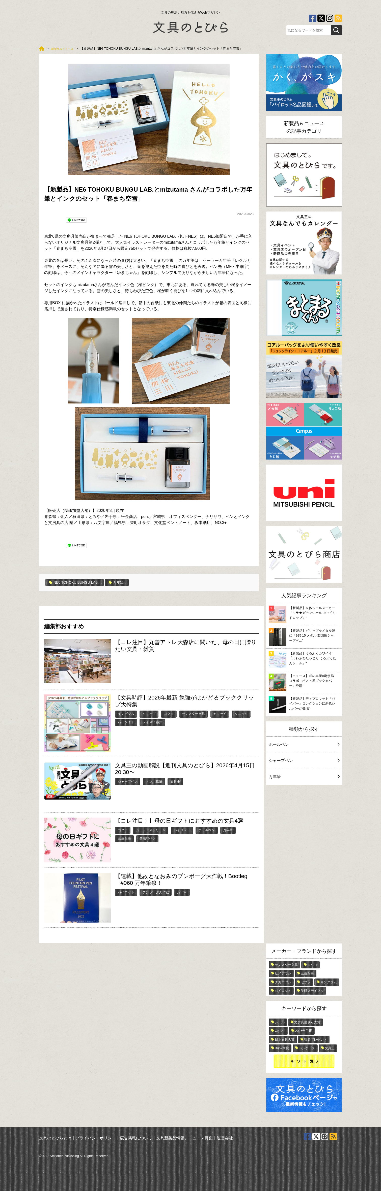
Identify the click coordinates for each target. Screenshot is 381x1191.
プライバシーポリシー (95, 1138)
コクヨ (169, 713)
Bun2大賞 (282, 1048)
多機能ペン (147, 838)
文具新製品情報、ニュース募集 (184, 1138)
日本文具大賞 (284, 1039)
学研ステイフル (312, 991)
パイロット (182, 830)
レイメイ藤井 (152, 722)
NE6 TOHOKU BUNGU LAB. (77, 582)
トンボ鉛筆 (154, 781)
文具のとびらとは (55, 1138)
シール (280, 1022)
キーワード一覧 (301, 1061)
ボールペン (206, 830)
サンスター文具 (193, 713)
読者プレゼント (315, 1039)
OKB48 (280, 1031)
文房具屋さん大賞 (307, 1022)
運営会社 (225, 1138)
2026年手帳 (303, 1031)
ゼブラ (306, 982)
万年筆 (124, 582)
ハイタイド (126, 722)
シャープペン (128, 781)
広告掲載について (136, 1138)
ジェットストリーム (151, 830)
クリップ (149, 713)
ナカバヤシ (283, 982)
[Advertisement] (304, 865)
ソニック (241, 713)
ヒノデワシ (283, 973)
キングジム (126, 713)
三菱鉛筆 (124, 838)
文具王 (175, 781)
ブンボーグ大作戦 (156, 892)
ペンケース (307, 1048)
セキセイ (219, 713)
